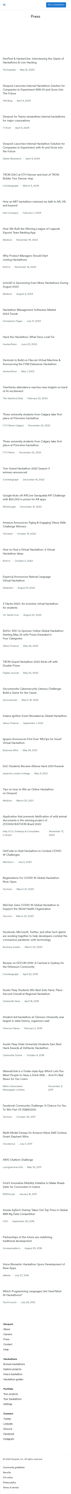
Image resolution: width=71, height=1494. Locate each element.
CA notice (8, 1478)
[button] (4, 5)
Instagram (8, 1439)
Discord (7, 1429)
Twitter (7, 1419)
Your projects (10, 1394)
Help (6, 1349)
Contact (7, 1344)
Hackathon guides (13, 1379)
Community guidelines (14, 1468)
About (6, 1329)
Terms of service (11, 1488)
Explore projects (12, 1369)
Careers (7, 1334)
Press (6, 1339)
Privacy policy (9, 1483)
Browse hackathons (14, 1364)
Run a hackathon (56, 5)
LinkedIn (8, 1424)
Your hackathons (12, 1399)
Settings (7, 1404)
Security (7, 1473)
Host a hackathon (12, 1374)
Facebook (8, 1434)
